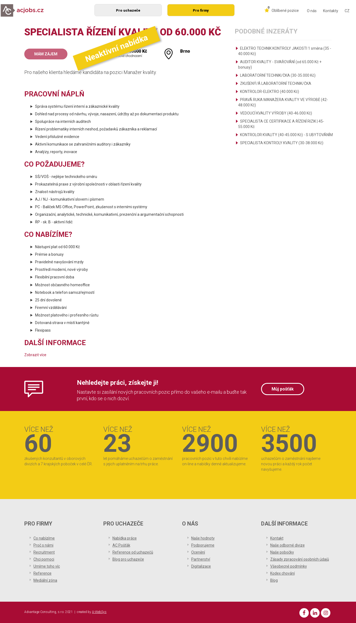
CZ (347, 11)
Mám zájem (45, 54)
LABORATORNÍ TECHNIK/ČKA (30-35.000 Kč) (278, 75)
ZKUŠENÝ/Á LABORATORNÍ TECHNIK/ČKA (275, 83)
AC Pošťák (121, 545)
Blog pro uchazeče (128, 559)
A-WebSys (99, 612)
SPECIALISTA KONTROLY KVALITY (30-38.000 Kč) (281, 143)
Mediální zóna (45, 580)
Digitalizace (201, 566)
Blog (274, 580)
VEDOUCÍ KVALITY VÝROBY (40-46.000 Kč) (276, 113)
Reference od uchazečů (132, 552)
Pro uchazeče (128, 10)
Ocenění (198, 552)
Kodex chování (282, 573)
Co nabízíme (44, 538)
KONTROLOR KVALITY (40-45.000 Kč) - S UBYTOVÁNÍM (286, 135)
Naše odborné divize (287, 545)
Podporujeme (202, 545)
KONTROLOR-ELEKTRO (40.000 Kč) (269, 91)
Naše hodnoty (203, 538)
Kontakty (330, 11)
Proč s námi (43, 545)
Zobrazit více (35, 355)
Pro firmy (201, 10)
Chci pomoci (43, 559)
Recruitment (44, 552)
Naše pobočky (282, 552)
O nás (312, 11)
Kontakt (276, 538)
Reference (42, 573)
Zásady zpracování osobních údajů (299, 559)
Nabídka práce (124, 538)
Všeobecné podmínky (288, 566)
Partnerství (200, 559)
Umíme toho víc (46, 566)
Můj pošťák (283, 389)
